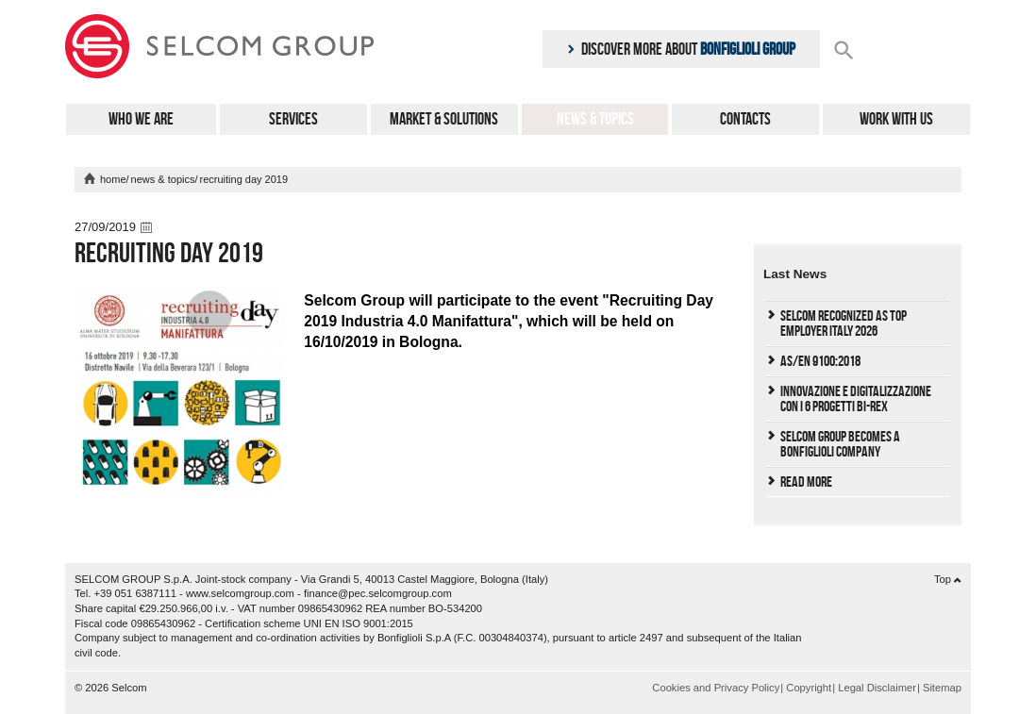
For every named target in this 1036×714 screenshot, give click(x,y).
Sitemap (942, 687)
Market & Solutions (444, 118)
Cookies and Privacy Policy (715, 687)
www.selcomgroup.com (240, 593)
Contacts (745, 118)
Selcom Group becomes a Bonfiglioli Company (840, 443)
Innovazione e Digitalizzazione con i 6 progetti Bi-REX (855, 398)
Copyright (808, 687)
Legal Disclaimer (877, 687)
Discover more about (681, 49)
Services (293, 118)
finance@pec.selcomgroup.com (378, 593)
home (113, 179)
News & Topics (595, 118)
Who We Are (141, 118)
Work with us (896, 118)
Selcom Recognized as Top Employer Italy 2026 (843, 323)
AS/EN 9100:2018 (820, 361)
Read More (806, 481)
